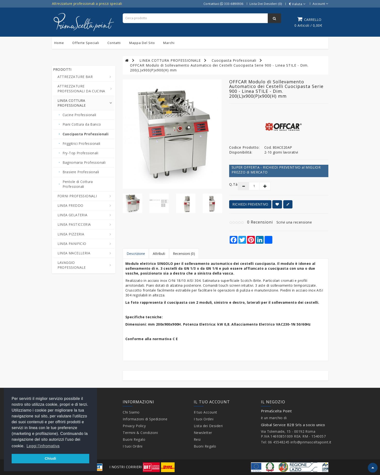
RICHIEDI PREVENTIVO (250, 204)
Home (59, 43)
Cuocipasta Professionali (234, 60)
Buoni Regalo (134, 439)
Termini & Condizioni (140, 432)
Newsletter (203, 432)
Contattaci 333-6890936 (223, 3)
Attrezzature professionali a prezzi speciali (87, 3)
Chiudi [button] (50, 458)
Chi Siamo (131, 412)
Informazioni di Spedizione (145, 419)
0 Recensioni (260, 222)
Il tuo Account (205, 412)
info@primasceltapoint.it (311, 442)
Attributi (159, 253)
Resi (197, 439)
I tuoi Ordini (133, 446)
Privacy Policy (134, 425)
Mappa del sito (142, 43)
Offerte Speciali (85, 43)
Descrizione (136, 253)
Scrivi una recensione (294, 222)
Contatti (114, 43)
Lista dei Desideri (208, 425)
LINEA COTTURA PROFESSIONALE (170, 60)
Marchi (169, 43)
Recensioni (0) (184, 253)
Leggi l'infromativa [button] (43, 446)
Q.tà (230, 184)
